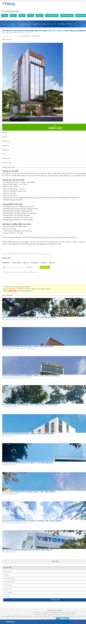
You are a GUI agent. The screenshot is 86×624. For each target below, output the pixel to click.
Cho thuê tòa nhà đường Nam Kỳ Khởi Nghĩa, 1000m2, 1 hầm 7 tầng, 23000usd (29, 492)
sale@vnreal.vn (27, 291)
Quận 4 (30, 15)
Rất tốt (43, 263)
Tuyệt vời (52, 263)
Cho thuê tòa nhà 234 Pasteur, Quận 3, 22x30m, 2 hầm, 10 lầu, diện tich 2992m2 (29, 318)
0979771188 (81, 622)
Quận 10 (39, 15)
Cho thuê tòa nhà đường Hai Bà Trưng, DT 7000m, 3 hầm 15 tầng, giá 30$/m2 (28, 434)
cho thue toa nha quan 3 (43, 254)
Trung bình (34, 263)
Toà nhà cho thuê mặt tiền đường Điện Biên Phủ (20, 254)
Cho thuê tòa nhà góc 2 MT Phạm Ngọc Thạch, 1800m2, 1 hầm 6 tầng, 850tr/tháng (30, 405)
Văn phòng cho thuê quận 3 (43, 617)
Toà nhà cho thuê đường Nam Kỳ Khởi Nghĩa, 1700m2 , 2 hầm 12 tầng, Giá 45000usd (30, 376)
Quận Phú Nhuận (66, 15)
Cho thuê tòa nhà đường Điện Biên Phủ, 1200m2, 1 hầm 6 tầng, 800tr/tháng (27, 463)
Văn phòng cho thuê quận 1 (25, 617)
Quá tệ (26, 263)
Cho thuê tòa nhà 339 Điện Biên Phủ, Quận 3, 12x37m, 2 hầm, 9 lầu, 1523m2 (28, 347)
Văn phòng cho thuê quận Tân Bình (63, 617)
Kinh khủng (17, 263)
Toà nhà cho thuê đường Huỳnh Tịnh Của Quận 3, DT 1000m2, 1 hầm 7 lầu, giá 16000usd (32, 521)
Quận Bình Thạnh (51, 15)
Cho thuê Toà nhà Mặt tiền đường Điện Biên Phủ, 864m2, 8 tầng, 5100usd (27, 550)
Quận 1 (4, 15)
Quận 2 (13, 15)
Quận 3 (22, 15)
